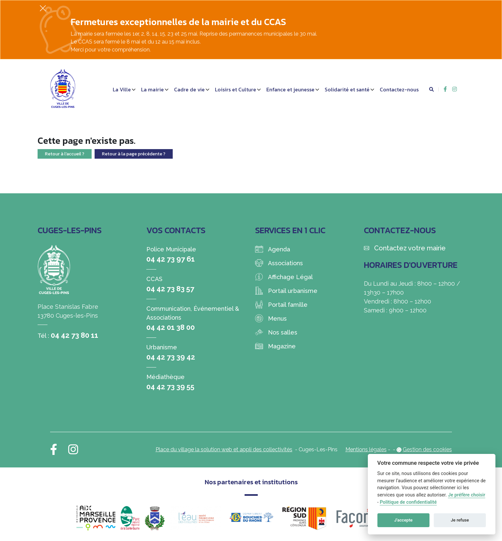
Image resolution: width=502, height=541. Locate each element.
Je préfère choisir (466, 495)
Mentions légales (366, 449)
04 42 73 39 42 (170, 357)
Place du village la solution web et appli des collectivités (224, 449)
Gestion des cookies (427, 449)
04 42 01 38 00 (170, 327)
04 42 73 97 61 (170, 259)
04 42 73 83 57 (170, 288)
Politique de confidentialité (408, 502)
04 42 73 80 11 (74, 335)
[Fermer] (43, 8)
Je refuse (460, 520)
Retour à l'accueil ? (64, 153)
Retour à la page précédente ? (133, 153)
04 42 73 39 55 (170, 386)
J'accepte (403, 520)
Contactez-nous (399, 89)
